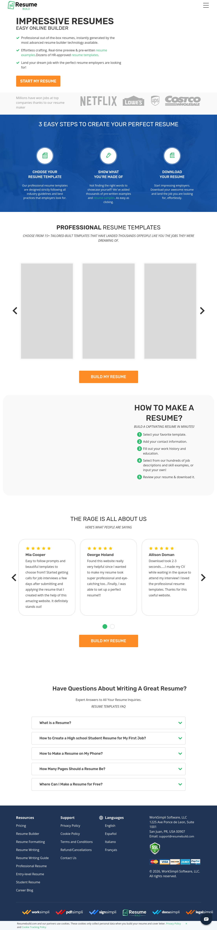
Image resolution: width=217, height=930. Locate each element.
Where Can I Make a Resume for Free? (71, 784)
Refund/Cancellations (76, 850)
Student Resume (28, 882)
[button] (104, 626)
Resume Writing (27, 850)
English (110, 825)
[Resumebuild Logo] (126, 913)
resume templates (85, 55)
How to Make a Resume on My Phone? (71, 753)
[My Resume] (164, 48)
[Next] (201, 310)
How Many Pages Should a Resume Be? (72, 769)
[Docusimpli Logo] (166, 913)
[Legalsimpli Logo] (199, 913)
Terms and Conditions (77, 842)
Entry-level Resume (30, 874)
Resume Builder (27, 834)
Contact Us (69, 858)
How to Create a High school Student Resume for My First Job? (93, 738)
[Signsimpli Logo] (102, 913)
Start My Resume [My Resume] (38, 81)
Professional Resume (31, 866)
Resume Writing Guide (32, 858)
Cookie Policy (70, 834)
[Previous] (16, 310)
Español (111, 834)
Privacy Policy (70, 825)
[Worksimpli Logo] (36, 913)
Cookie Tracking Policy (34, 927)
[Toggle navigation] (205, 5)
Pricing (21, 825)
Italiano (110, 842)
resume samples (104, 198)
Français (111, 850)
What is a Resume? (55, 723)
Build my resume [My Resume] (108, 376)
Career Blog (24, 890)
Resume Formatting (30, 842)
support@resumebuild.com (176, 836)
